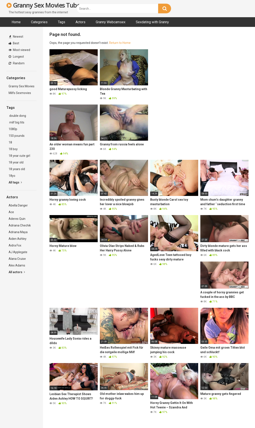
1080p (13, 129)
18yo (12, 175)
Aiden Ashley (17, 238)
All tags (15, 182)
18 (10, 142)
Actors (80, 22)
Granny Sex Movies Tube (43, 5)
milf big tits (16, 122)
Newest (16, 36)
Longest (16, 56)
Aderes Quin (17, 218)
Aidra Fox (15, 245)
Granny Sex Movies (21, 86)
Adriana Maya (18, 232)
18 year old (16, 162)
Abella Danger (18, 205)
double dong (17, 115)
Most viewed (19, 50)
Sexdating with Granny (152, 22)
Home (16, 22)
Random (17, 63)
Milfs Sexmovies (20, 93)
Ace (11, 212)
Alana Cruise (17, 258)
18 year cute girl (19, 155)
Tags (61, 22)
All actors (17, 272)
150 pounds (17, 135)
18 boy (13, 149)
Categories (39, 22)
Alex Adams (17, 265)
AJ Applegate (18, 252)
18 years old (17, 169)
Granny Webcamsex (110, 22)
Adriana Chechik (20, 225)
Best (14, 43)
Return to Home (120, 43)
